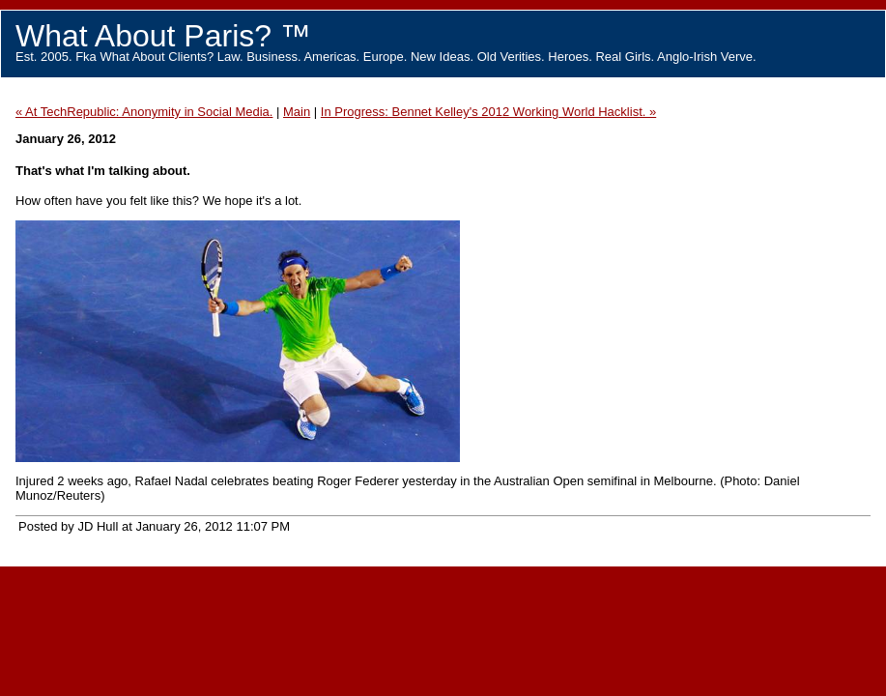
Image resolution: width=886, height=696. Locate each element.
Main (296, 111)
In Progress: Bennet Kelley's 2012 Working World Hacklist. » (488, 111)
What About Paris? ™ (163, 35)
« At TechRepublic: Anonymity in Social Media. (143, 111)
